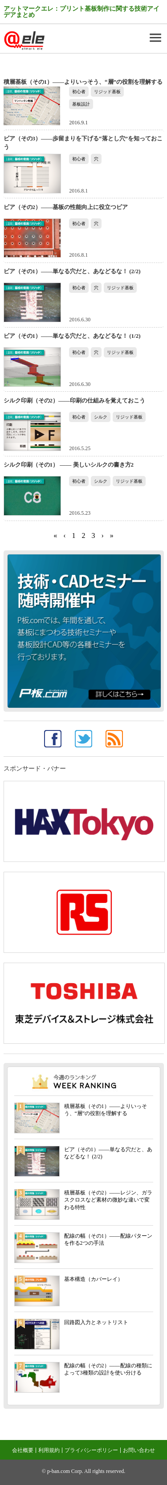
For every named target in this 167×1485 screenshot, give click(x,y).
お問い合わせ (139, 1450)
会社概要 (22, 1450)
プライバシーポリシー (91, 1450)
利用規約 (49, 1450)
